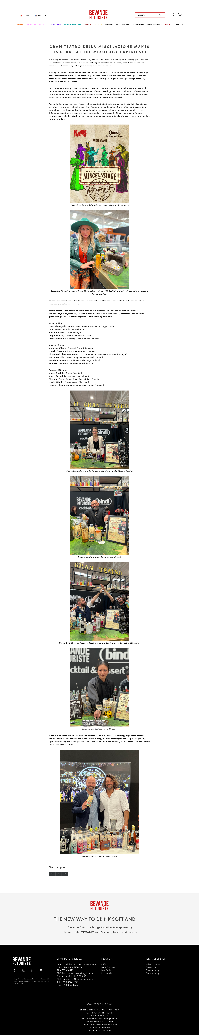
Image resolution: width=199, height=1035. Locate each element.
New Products (108, 967)
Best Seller (106, 970)
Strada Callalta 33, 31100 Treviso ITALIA (76, 964)
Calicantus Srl (29, 979)
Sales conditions (153, 964)
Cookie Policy (152, 973)
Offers (104, 964)
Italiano (27, 15)
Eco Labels (106, 973)
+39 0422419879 (70, 982)
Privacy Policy (152, 970)
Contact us (151, 967)
